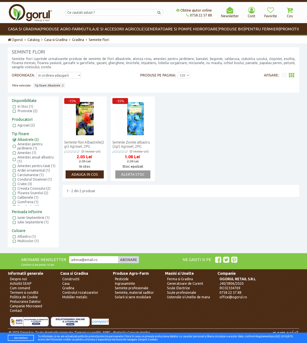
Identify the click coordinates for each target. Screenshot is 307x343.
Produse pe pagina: (158, 75)
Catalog (33, 40)
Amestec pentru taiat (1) (36, 166)
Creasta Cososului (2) (34, 188)
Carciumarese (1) (30, 175)
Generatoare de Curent (185, 283)
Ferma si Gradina (180, 279)
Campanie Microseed (26, 306)
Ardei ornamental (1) (33, 170)
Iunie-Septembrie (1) (33, 217)
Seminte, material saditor (134, 292)
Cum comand (20, 288)
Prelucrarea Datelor (25, 301)
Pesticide (122, 279)
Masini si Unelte (179, 273)
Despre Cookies (148, 339)
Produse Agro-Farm (131, 273)
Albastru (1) (26, 236)
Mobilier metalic (74, 297)
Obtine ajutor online (194, 10)
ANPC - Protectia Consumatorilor (126, 332)
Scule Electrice (178, 288)
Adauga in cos (84, 174)
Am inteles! (21, 337)
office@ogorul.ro (233, 297)
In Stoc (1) (25, 106)
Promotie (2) (27, 111)
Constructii (70, 279)
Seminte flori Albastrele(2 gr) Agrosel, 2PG (84, 144)
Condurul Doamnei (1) (34, 179)
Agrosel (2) (26, 125)
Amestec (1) (26, 153)
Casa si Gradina (55, 40)
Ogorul (15, 40)
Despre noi (18, 279)
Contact (16, 310)
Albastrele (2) (28, 139)
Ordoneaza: (23, 75)
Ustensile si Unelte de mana (188, 297)
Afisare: (271, 75)
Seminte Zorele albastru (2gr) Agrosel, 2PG (131, 144)
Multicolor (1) (28, 241)
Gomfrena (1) (27, 202)
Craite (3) (24, 184)
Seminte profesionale (131, 288)
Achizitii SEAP (20, 283)
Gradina (78, 40)
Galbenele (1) (27, 197)
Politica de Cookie (24, 297)
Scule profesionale (181, 292)
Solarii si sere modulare (133, 297)
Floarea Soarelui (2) (32, 193)
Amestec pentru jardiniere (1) (29, 146)
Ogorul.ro (27, 332)
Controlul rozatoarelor (80, 292)
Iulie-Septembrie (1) (33, 222)
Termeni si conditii (24, 292)
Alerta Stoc (132, 174)
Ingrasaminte (125, 283)
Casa (66, 283)
